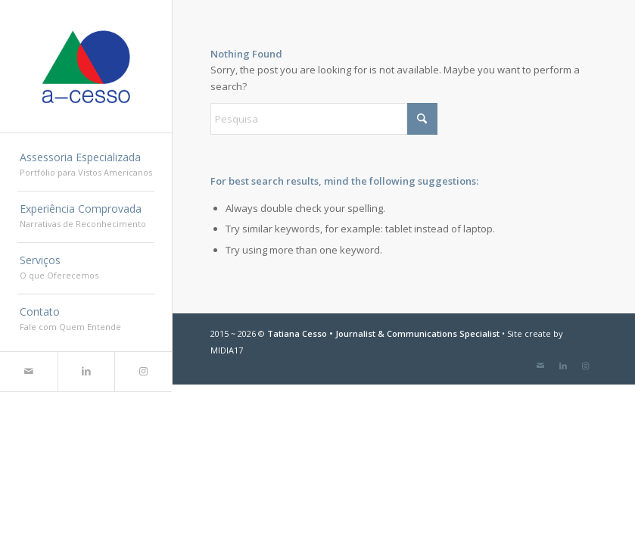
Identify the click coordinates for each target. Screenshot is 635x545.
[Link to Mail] (29, 371)
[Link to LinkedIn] (86, 371)
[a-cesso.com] (85, 66)
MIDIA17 (226, 350)
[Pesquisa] (323, 119)
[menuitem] (85, 166)
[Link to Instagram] (143, 371)
